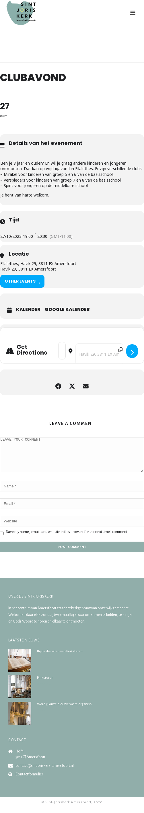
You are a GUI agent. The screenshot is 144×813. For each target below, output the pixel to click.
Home (52, 58)
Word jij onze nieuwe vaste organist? (64, 711)
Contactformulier (29, 781)
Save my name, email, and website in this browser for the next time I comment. (67, 539)
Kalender (28, 309)
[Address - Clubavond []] (62, 350)
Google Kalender (67, 309)
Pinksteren (45, 684)
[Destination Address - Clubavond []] (99, 354)
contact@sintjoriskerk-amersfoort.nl (44, 773)
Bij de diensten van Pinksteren (60, 658)
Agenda (67, 58)
